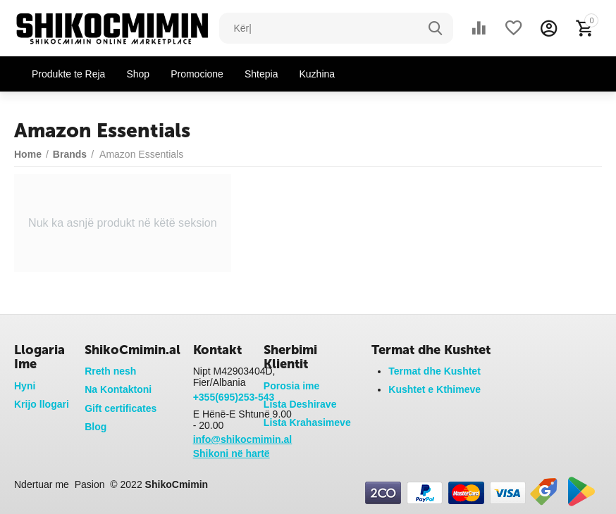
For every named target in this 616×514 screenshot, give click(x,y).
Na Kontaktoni (118, 389)
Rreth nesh (110, 371)
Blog (95, 426)
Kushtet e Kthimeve (434, 389)
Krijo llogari (41, 404)
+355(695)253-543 (234, 397)
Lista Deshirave (300, 404)
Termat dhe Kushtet (434, 371)
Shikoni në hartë (231, 453)
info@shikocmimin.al (242, 439)
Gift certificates (120, 408)
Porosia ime (291, 385)
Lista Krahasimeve (307, 422)
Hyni (24, 385)
